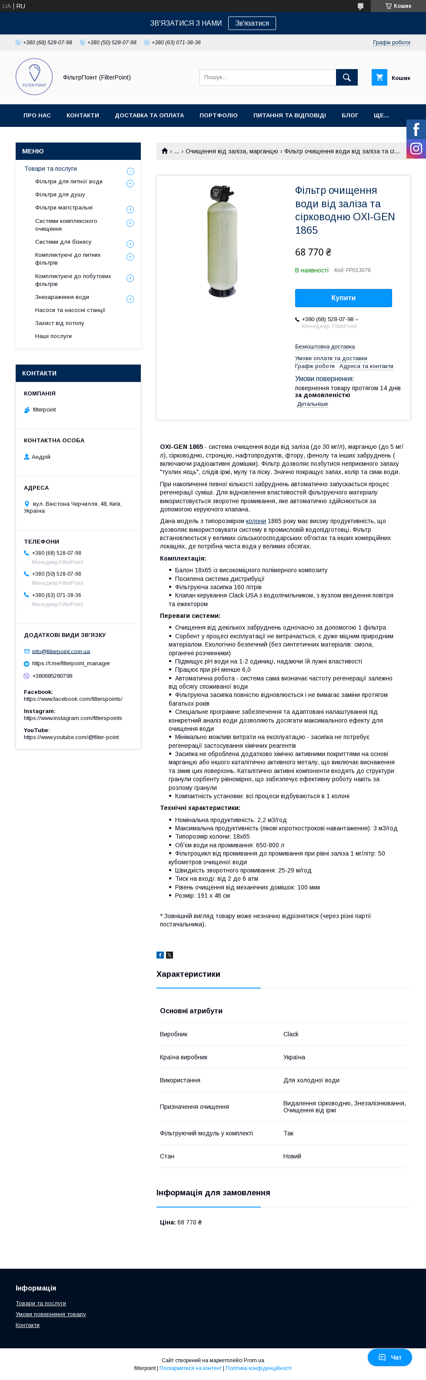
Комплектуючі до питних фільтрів (68, 259)
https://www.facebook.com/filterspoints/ (73, 699)
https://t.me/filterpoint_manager (71, 663)
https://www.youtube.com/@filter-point (71, 737)
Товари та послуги (50, 168)
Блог (350, 115)
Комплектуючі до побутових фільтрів (73, 280)
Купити (344, 298)
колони (256, 521)
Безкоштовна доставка (325, 346)
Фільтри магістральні (64, 207)
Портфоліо (219, 115)
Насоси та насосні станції (70, 310)
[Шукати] (347, 77)
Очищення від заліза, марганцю (232, 151)
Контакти (83, 115)
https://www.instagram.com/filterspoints (73, 718)
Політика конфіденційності (259, 1368)
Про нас (37, 115)
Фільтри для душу (60, 194)
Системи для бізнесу (63, 242)
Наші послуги (53, 336)
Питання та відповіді (289, 115)
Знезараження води (62, 297)
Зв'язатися (252, 23)
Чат (390, 1357)
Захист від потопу (59, 323)
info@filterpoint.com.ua (61, 651)
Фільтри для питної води (69, 181)
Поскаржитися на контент (191, 1368)
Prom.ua (254, 1360)
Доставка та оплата (149, 115)
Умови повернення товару (51, 1314)
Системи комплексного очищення (66, 225)
